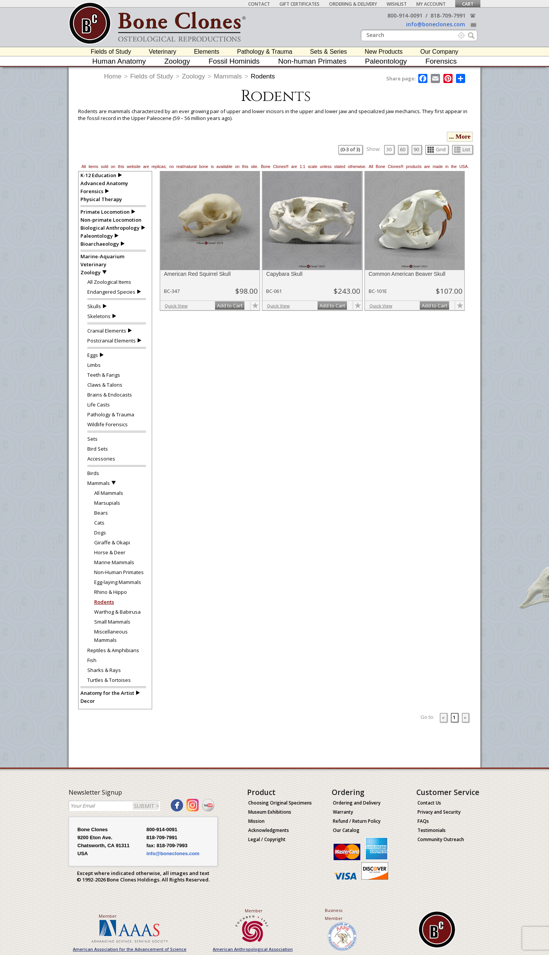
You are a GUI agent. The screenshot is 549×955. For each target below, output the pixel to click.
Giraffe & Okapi (112, 542)
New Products (383, 51)
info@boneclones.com (435, 24)
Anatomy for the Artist (107, 692)
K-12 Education (98, 175)
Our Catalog (346, 830)
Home (112, 76)
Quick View (176, 306)
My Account (431, 4)
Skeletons (99, 316)
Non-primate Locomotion (110, 219)
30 (389, 149)
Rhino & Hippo (110, 592)
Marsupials (107, 502)
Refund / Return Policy (356, 821)
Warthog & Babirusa (117, 611)
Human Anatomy (119, 61)
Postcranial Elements (111, 340)
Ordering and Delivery (356, 803)
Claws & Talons (104, 384)
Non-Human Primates (119, 572)
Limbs (94, 365)
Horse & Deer (109, 552)
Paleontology (386, 61)
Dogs (100, 532)
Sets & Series (328, 51)
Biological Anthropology (110, 227)
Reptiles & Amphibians (113, 650)
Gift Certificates (299, 4)
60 (402, 149)
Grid (436, 149)
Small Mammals (112, 621)
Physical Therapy (101, 199)
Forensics (441, 61)
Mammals (228, 76)
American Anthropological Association (253, 949)
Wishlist (397, 4)
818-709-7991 (448, 15)
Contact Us (429, 803)
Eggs (92, 355)
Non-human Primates (312, 61)
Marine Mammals (114, 562)
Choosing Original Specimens (280, 803)
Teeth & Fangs (103, 374)
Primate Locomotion (105, 211)
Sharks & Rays (104, 670)
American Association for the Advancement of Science (129, 949)
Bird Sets (97, 448)
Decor (87, 700)
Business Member (334, 914)
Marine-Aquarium (102, 256)
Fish (91, 660)
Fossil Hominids (234, 61)
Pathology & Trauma (264, 51)
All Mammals (108, 492)
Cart (468, 4)
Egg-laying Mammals (117, 582)
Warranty (343, 812)
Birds (93, 473)
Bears (101, 512)
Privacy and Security (439, 812)
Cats (99, 522)
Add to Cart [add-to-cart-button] (229, 305)
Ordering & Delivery (353, 4)
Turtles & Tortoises (109, 680)
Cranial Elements (106, 330)
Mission (256, 821)
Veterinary (162, 51)
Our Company (439, 51)
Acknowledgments (268, 830)
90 (416, 149)
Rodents (263, 76)
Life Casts (98, 404)
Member (108, 916)
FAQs (423, 821)
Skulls (94, 306)
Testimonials (431, 830)
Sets (92, 438)
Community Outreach (440, 839)
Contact (259, 4)
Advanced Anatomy (104, 183)
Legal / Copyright (267, 839)
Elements (207, 51)
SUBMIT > (146, 805)
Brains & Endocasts (109, 394)
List (462, 149)
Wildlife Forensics (107, 424)
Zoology (177, 61)
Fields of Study (111, 51)
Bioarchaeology (99, 243)
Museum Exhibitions (269, 812)
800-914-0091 (404, 15)
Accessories (101, 458)
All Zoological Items (109, 281)
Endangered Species (111, 291)
